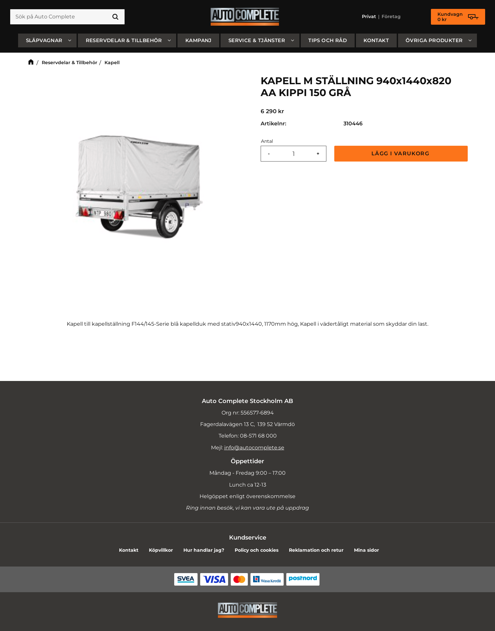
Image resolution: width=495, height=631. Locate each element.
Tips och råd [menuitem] (327, 41)
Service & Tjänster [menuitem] (256, 41)
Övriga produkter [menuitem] (434, 41)
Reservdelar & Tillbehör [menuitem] (124, 41)
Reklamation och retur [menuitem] (316, 550)
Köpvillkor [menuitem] (161, 550)
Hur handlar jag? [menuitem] (203, 550)
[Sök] (115, 17)
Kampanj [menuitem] (198, 41)
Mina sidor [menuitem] (366, 550)
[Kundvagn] (458, 17)
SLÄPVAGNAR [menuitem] (44, 41)
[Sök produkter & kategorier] (67, 17)
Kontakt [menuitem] (376, 41)
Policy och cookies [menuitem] (256, 550)
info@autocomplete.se (254, 447)
